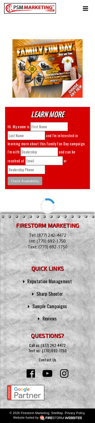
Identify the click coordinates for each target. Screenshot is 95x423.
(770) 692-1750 (51, 241)
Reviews (50, 318)
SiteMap (57, 413)
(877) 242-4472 (51, 235)
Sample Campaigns (49, 306)
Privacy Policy (75, 413)
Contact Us (47, 359)
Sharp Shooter (49, 293)
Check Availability (25, 181)
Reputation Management (49, 281)
